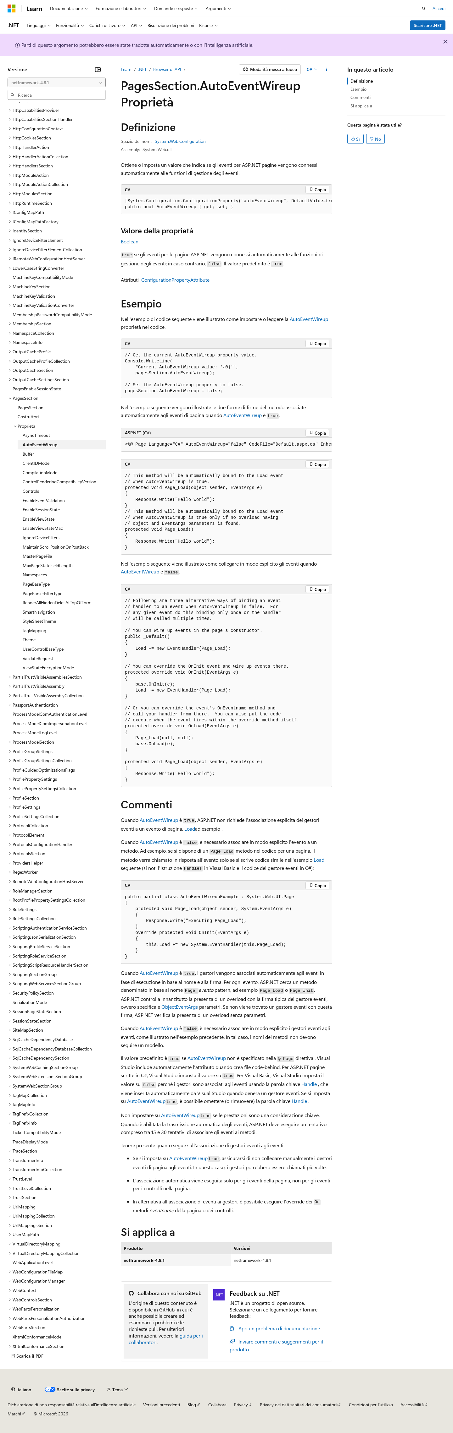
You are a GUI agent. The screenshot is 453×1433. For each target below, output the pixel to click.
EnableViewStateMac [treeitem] (43, 528)
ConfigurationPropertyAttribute (175, 279)
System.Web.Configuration (180, 141)
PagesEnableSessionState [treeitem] (37, 389)
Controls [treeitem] (31, 491)
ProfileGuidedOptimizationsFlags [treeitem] (44, 770)
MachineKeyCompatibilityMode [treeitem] (43, 277)
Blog (191, 1405)
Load (189, 828)
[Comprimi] (98, 69)
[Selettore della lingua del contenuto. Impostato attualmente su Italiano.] (21, 1389)
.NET (142, 69)
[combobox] (57, 83)
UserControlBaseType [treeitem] (43, 649)
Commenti (360, 97)
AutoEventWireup (309, 319)
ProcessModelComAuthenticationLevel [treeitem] (50, 714)
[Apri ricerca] (423, 8)
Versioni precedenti (161, 1405)
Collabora (217, 1405)
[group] (226, 204)
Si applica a (361, 106)
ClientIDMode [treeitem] (36, 463)
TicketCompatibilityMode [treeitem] (37, 1132)
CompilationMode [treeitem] (40, 472)
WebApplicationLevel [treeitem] (33, 1262)
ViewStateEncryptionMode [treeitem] (48, 667)
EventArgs (187, 1006)
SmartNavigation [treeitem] (39, 612)
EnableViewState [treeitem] (38, 519)
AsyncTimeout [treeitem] (36, 435)
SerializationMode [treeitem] (30, 1002)
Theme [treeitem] (29, 640)
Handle (309, 1084)
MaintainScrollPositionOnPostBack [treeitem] (56, 547)
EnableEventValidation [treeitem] (44, 500)
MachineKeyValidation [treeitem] (34, 296)
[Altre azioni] (326, 69)
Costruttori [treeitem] (28, 417)
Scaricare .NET (428, 25)
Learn (126, 69)
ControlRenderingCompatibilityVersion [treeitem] (59, 482)
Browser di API (167, 69)
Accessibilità (412, 1405)
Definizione (361, 81)
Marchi (14, 1414)
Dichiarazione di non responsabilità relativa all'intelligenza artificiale (72, 1405)
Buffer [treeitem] (28, 454)
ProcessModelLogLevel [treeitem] (35, 732)
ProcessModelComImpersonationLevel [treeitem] (50, 723)
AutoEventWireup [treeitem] (40, 445)
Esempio (358, 89)
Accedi (439, 8)
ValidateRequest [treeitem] (38, 658)
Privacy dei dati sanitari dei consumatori (298, 1405)
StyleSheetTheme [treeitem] (39, 621)
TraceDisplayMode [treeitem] (30, 1142)
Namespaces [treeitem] (35, 575)
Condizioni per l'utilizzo (371, 1405)
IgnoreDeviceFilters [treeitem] (41, 537)
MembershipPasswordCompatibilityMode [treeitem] (52, 315)
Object (168, 1006)
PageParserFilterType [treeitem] (42, 593)
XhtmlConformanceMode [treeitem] (37, 1337)
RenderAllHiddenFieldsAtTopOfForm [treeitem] (57, 602)
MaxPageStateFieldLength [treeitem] (48, 565)
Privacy (241, 1405)
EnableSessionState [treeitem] (41, 510)
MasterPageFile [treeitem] (37, 556)
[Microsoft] (12, 8)
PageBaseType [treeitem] (36, 584)
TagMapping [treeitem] (34, 630)
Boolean (129, 241)
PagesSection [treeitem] (30, 407)
